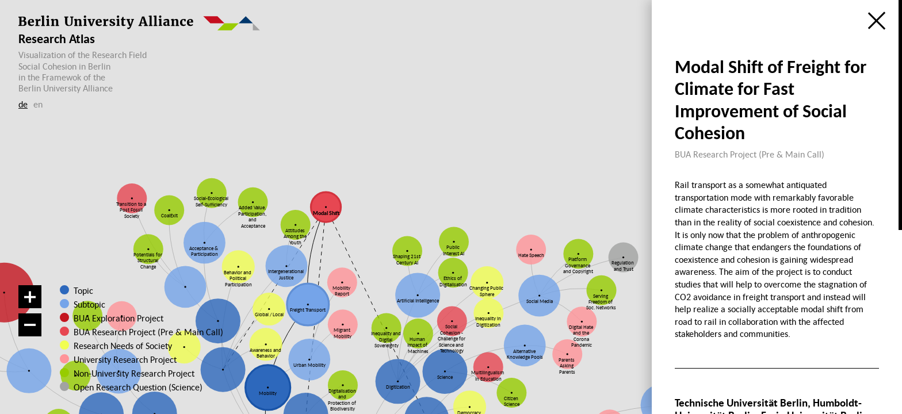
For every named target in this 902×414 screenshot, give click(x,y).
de (23, 104)
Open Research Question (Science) (127, 387)
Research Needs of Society (122, 345)
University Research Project (122, 359)
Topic (83, 290)
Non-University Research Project (128, 373)
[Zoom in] (29, 296)
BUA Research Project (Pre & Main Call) (148, 331)
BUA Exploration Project (118, 318)
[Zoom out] (29, 324)
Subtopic (89, 304)
